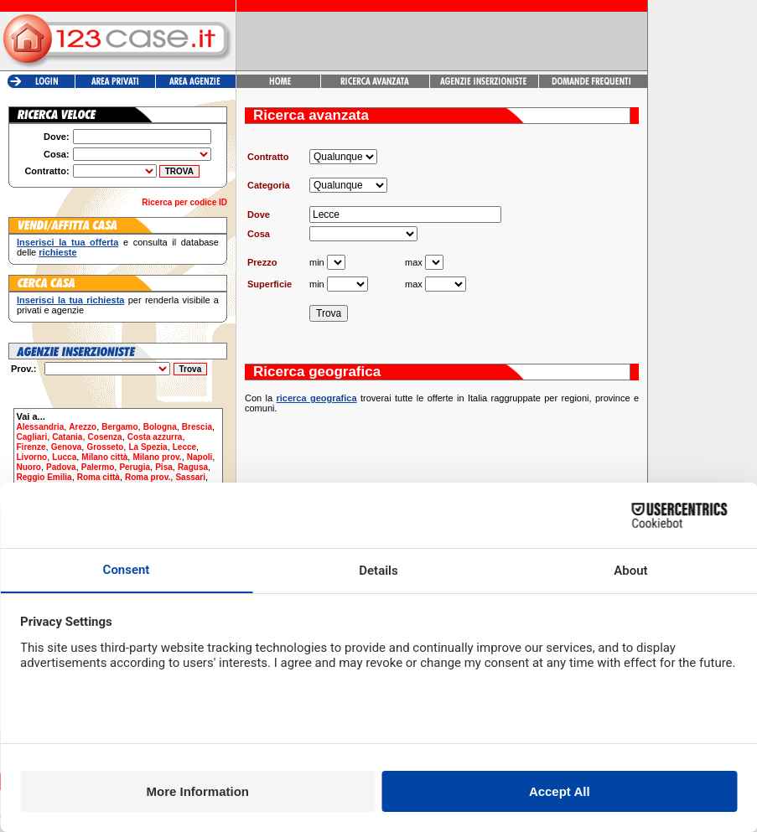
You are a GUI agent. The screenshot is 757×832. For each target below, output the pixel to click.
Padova (61, 467)
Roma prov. (147, 477)
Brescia (197, 427)
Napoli (200, 457)
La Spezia (147, 447)
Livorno (32, 457)
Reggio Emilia (44, 477)
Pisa (164, 467)
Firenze (31, 447)
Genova (66, 447)
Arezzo (82, 427)
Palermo (97, 467)
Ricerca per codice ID (184, 202)
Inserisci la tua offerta (67, 242)
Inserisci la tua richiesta (70, 300)
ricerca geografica (316, 398)
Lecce (184, 447)
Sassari (190, 477)
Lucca (64, 457)
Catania (67, 437)
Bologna (160, 427)
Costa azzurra (155, 437)
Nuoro (29, 467)
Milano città (104, 457)
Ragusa (193, 467)
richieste (57, 252)
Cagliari (32, 437)
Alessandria (41, 427)
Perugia (134, 467)
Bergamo (119, 427)
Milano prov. (156, 457)
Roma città (98, 477)
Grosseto (104, 447)
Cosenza (105, 437)
